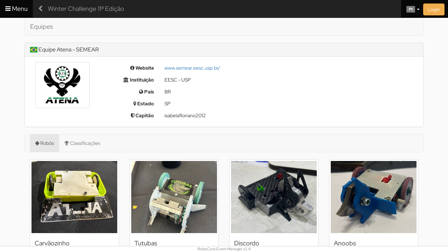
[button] (410, 9)
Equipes (41, 26)
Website (142, 68)
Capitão (142, 115)
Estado (143, 103)
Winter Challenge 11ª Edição (86, 9)
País (146, 92)
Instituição (138, 80)
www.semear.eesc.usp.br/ (192, 68)
